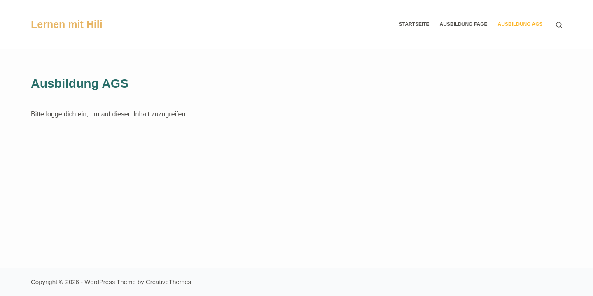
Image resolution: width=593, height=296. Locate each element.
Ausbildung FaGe (464, 24)
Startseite (414, 24)
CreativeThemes (168, 281)
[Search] (559, 25)
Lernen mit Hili (67, 24)
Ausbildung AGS (520, 24)
